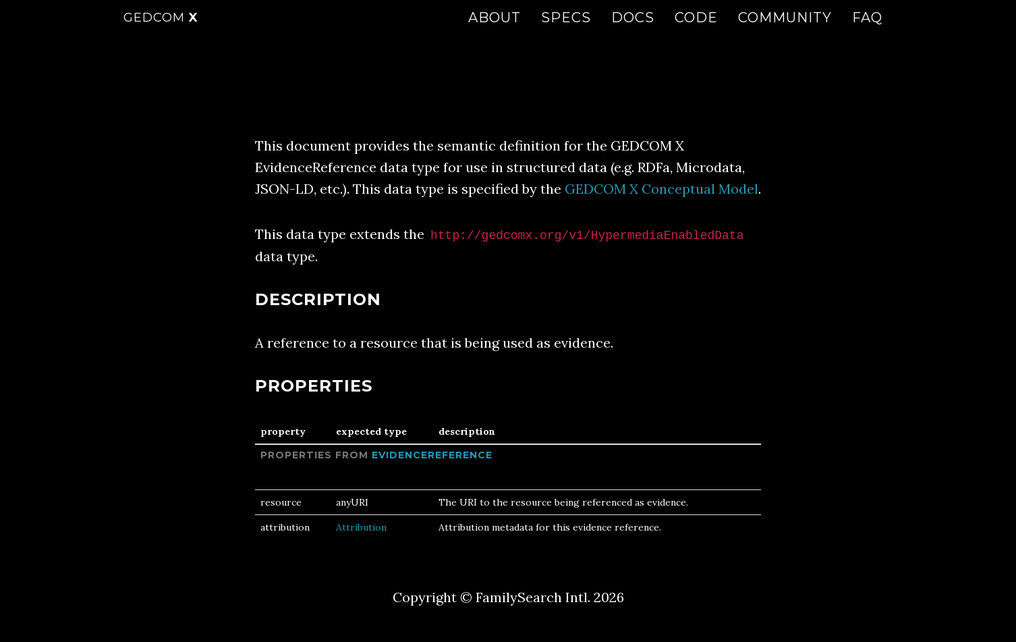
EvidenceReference (432, 455)
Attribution (361, 527)
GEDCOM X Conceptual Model (661, 188)
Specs (566, 30)
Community (785, 30)
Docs (632, 30)
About (494, 30)
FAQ (867, 30)
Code (696, 30)
